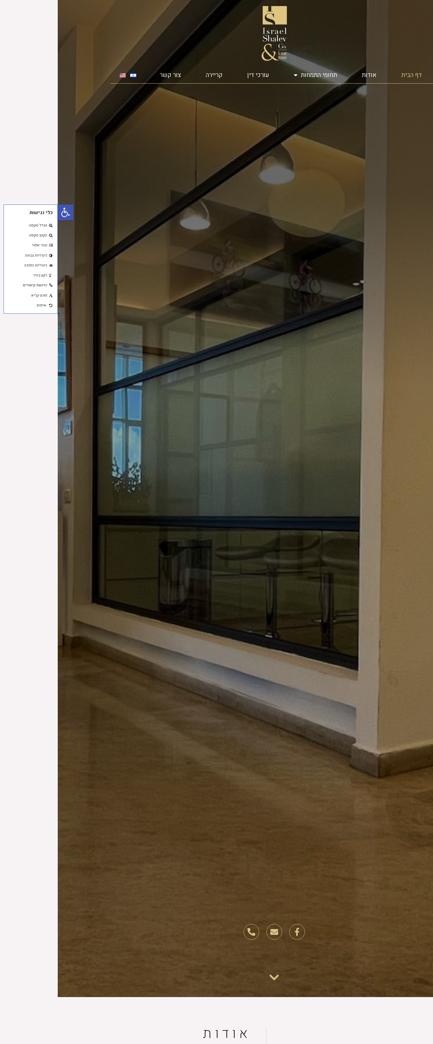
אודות (311, 75)
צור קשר (112, 75)
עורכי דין (200, 75)
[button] (8, 212)
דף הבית (353, 75)
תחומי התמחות (257, 75)
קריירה (156, 75)
